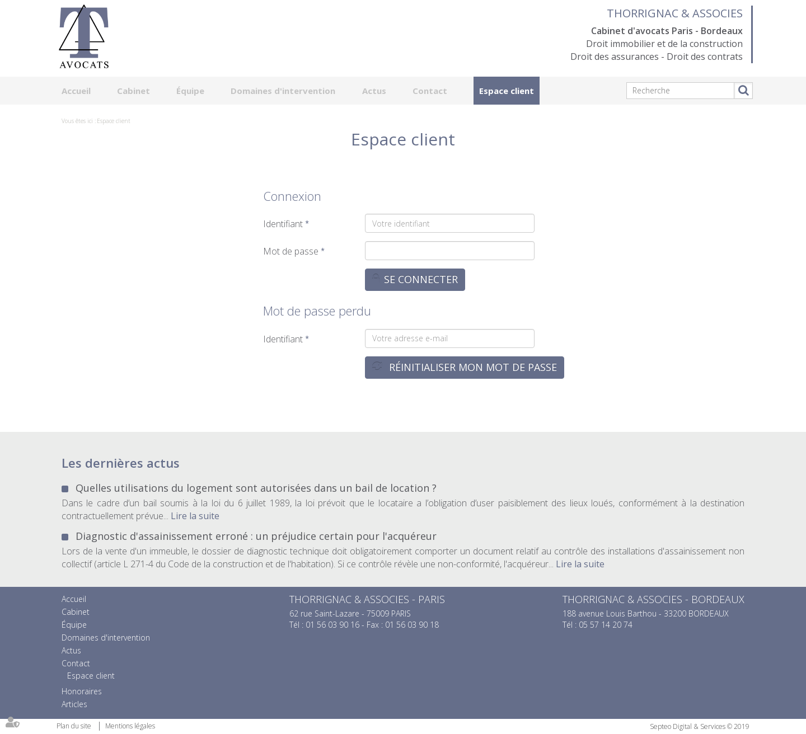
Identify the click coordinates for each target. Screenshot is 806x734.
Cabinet (133, 90)
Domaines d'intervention (283, 90)
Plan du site (74, 726)
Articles (74, 704)
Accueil (76, 90)
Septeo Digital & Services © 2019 (699, 726)
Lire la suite (195, 516)
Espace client (506, 90)
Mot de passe (290, 251)
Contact (430, 90)
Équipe (190, 90)
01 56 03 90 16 (332, 624)
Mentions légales (130, 726)
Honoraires (82, 691)
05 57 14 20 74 (605, 624)
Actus (374, 90)
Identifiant (283, 224)
